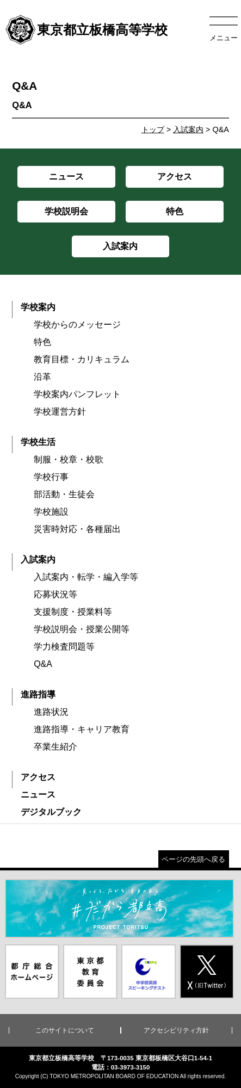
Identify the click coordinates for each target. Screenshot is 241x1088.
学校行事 (51, 476)
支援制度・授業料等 (73, 611)
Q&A (43, 664)
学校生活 (38, 442)
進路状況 (51, 711)
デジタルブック (51, 812)
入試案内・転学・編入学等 (86, 577)
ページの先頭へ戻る (193, 859)
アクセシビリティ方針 (176, 1030)
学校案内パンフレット (77, 394)
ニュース (38, 794)
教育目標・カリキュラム (81, 359)
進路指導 (38, 694)
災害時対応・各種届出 (77, 529)
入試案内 (188, 129)
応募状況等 (55, 594)
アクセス (38, 777)
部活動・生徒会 (64, 494)
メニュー (223, 38)
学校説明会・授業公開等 (81, 629)
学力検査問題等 (64, 646)
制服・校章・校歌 (68, 459)
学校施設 (51, 511)
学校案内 (38, 307)
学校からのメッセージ (77, 324)
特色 (42, 342)
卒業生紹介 (55, 746)
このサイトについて (64, 1030)
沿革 (42, 376)
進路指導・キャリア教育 (81, 729)
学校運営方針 (60, 411)
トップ (152, 129)
